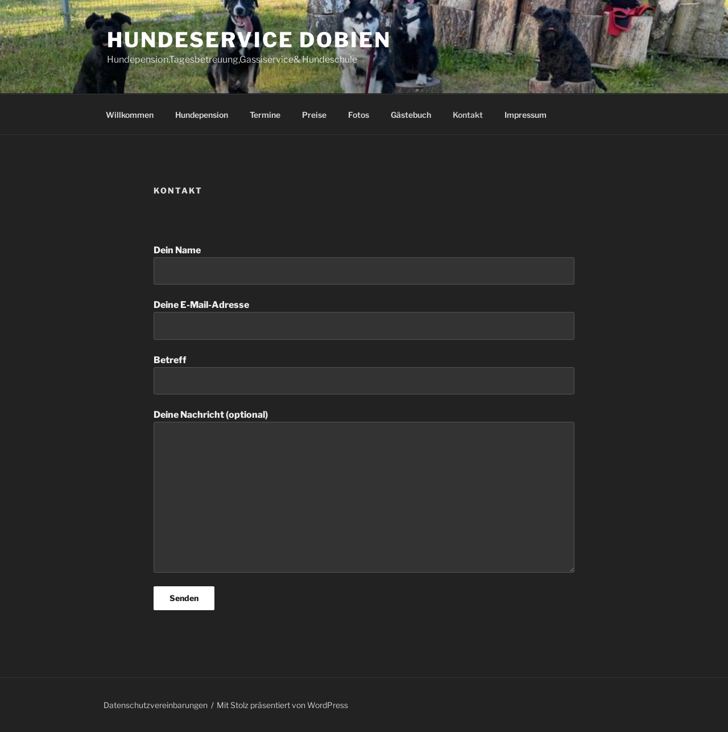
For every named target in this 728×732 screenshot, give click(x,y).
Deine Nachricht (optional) (364, 490)
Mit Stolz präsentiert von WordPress (282, 705)
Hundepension (201, 115)
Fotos (358, 115)
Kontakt (468, 115)
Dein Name (364, 265)
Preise (314, 115)
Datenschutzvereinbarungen (156, 705)
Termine (265, 115)
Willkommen (130, 115)
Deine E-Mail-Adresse (364, 319)
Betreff (364, 374)
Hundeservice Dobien (249, 39)
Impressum (525, 115)
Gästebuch (411, 115)
